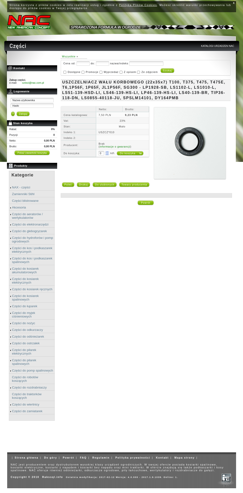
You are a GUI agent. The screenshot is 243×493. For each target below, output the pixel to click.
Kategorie (22, 175)
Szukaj (167, 70)
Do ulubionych (104, 184)
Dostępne (74, 72)
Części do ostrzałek (26, 343)
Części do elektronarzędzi (30, 224)
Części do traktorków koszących (27, 396)
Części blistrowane (25, 201)
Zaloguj (23, 113)
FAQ (83, 457)
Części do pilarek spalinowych (24, 362)
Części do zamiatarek (27, 411)
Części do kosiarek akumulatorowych (25, 270)
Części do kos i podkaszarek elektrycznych (32, 249)
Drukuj (83, 184)
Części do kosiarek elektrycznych (25, 280)
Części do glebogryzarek (29, 231)
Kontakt (162, 457)
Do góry (50, 457)
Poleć (68, 184)
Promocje (92, 72)
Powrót (145, 202)
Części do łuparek (24, 306)
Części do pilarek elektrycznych (24, 351)
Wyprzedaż (111, 72)
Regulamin (101, 457)
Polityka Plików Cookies (138, 5)
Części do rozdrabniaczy (29, 387)
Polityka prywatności (132, 457)
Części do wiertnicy (25, 404)
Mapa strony (184, 457)
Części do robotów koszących (25, 379)
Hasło (15, 105)
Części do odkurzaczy (27, 330)
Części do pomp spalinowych (32, 370)
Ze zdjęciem (149, 72)
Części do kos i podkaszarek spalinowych (32, 260)
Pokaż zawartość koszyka (32, 152)
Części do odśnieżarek (28, 336)
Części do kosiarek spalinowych (25, 297)
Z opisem (130, 72)
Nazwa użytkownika (23, 100)
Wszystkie (69, 56)
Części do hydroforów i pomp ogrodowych (32, 239)
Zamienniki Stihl (23, 194)
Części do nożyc (23, 323)
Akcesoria (19, 207)
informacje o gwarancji (115, 146)
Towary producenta (134, 184)
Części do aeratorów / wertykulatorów (27, 215)
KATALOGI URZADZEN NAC (217, 45)
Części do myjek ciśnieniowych (23, 314)
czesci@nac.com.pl (33, 82)
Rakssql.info (52, 477)
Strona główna (26, 457)
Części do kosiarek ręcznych (32, 289)
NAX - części (21, 187)
